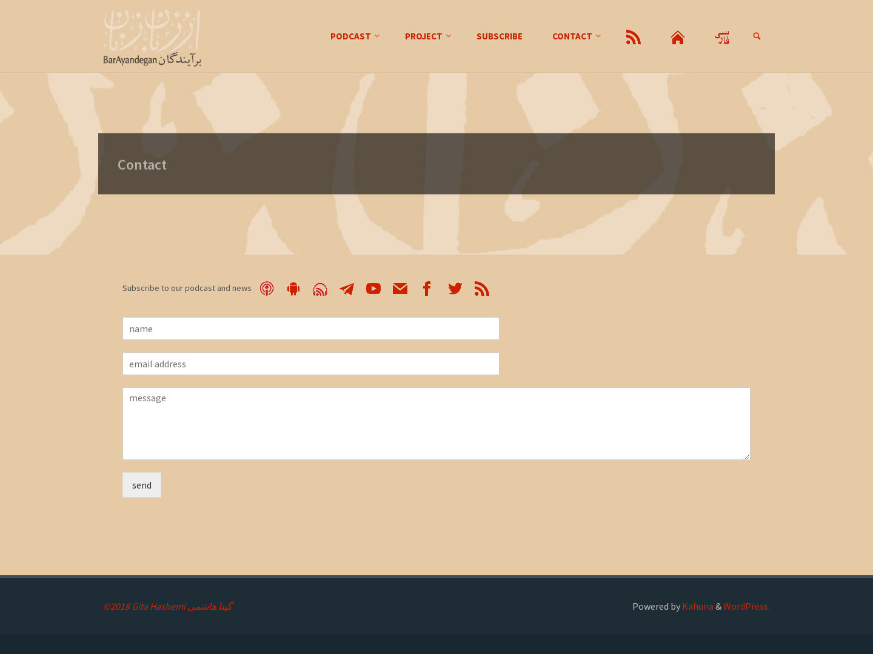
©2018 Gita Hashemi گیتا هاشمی (167, 606)
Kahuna (697, 606)
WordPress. (746, 606)
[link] (757, 36)
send (142, 485)
